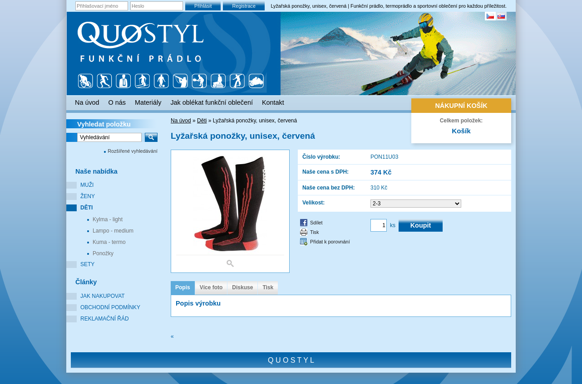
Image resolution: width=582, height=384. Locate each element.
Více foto (211, 287)
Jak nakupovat (102, 296)
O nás (117, 102)
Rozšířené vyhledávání (133, 151)
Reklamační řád (104, 319)
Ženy (87, 196)
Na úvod (181, 120)
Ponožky (103, 253)
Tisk (314, 232)
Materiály (148, 102)
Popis (182, 287)
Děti (86, 207)
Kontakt (273, 102)
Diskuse (242, 287)
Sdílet (316, 222)
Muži (87, 185)
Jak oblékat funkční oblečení (211, 102)
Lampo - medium (113, 231)
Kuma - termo (109, 242)
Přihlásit (203, 6)
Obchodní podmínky (110, 307)
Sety (87, 264)
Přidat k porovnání (330, 241)
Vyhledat (104, 124)
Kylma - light (108, 219)
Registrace (244, 6)
